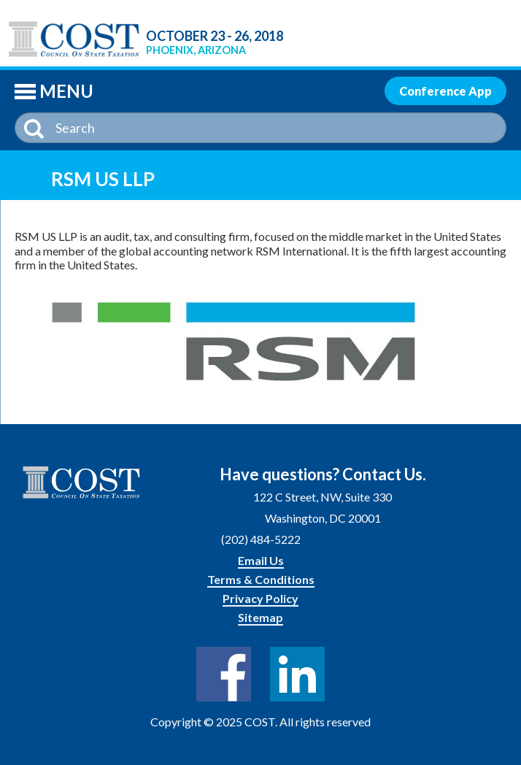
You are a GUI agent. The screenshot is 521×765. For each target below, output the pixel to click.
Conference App (445, 91)
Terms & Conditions (260, 579)
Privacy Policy (260, 598)
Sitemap (260, 617)
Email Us (261, 560)
